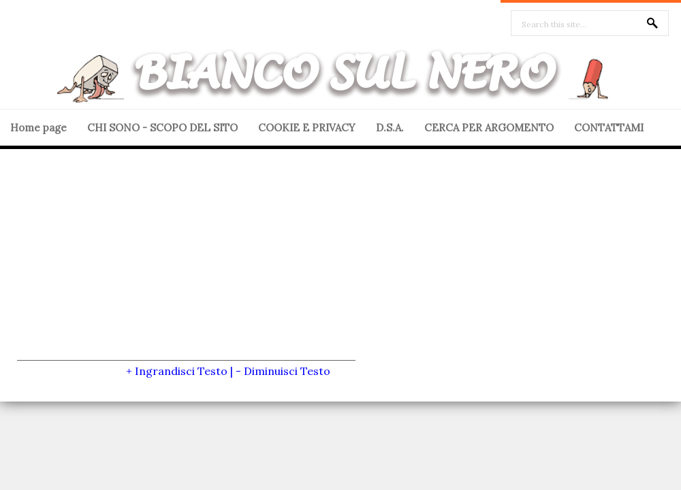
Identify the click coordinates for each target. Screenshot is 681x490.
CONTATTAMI (609, 127)
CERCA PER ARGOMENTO (489, 127)
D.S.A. (390, 127)
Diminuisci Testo (287, 371)
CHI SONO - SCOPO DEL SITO (162, 127)
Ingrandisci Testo (181, 371)
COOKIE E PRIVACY (306, 127)
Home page (38, 127)
